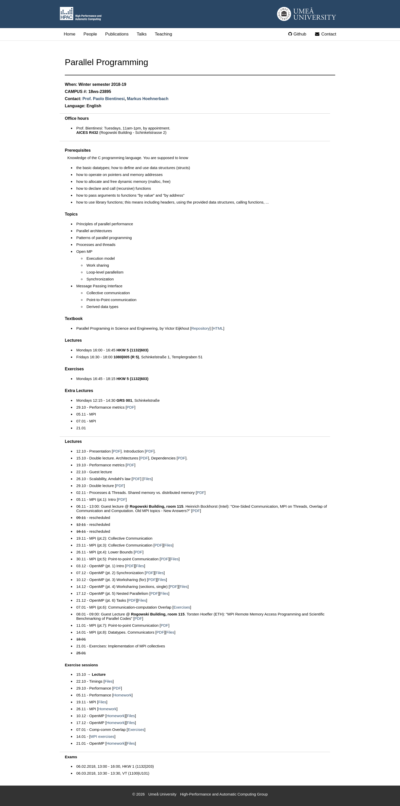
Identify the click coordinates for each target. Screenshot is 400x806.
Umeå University (162, 794)
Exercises (181, 607)
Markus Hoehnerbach (148, 99)
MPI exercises (102, 736)
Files (148, 479)
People (90, 34)
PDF (130, 407)
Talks (142, 34)
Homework (122, 695)
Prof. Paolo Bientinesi (103, 99)
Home (69, 34)
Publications (117, 34)
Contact (325, 34)
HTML (218, 328)
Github (297, 34)
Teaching (163, 34)
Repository (200, 328)
